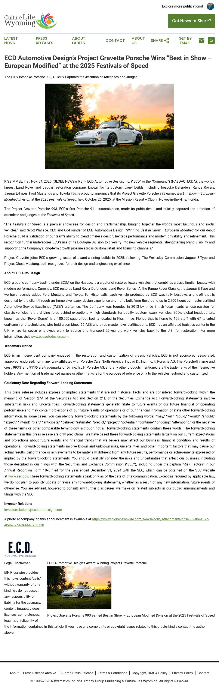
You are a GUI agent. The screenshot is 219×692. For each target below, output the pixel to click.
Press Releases (44, 40)
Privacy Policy (182, 673)
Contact (115, 40)
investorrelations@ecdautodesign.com (33, 510)
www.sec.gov (18, 476)
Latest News (11, 40)
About (14, 673)
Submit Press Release (77, 673)
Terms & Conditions (112, 673)
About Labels (78, 40)
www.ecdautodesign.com (50, 337)
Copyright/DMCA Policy (149, 673)
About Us (138, 40)
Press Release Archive (39, 673)
